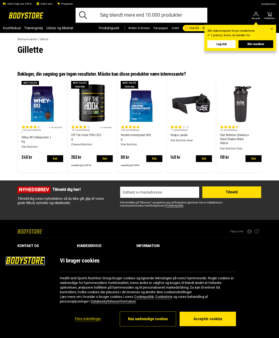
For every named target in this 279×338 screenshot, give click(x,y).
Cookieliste (163, 297)
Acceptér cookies (207, 319)
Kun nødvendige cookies (148, 319)
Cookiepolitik (144, 297)
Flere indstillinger (88, 319)
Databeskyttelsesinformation (113, 301)
